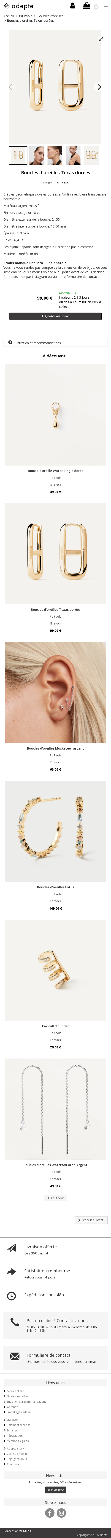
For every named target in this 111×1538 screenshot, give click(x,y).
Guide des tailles (17, 1396)
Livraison (13, 1420)
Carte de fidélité (17, 1454)
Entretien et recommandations (34, 342)
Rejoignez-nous (17, 1459)
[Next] (99, 87)
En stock (55, 485)
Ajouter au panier (55, 316)
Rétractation (15, 1436)
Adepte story (15, 1448)
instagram (39, 276)
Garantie (12, 1407)
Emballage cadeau (19, 1412)
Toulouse (13, 1464)
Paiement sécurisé (18, 1425)
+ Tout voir (55, 1198)
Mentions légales (18, 1441)
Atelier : (56, 183)
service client (15, 1391)
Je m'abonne (56, 1490)
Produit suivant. (91, 1220)
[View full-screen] (101, 39)
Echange (12, 1430)
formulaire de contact (83, 276)
